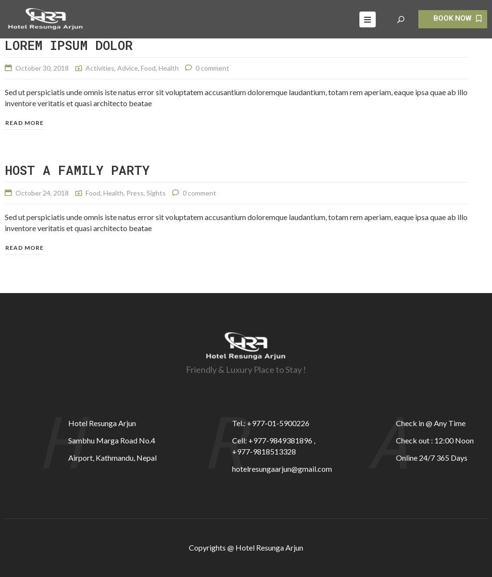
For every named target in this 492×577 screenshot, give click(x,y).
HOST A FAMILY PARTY (77, 170)
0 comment (212, 68)
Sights (156, 193)
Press (135, 193)
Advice (127, 68)
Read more (24, 122)
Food (148, 68)
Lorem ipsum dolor (69, 45)
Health (169, 68)
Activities (100, 68)
